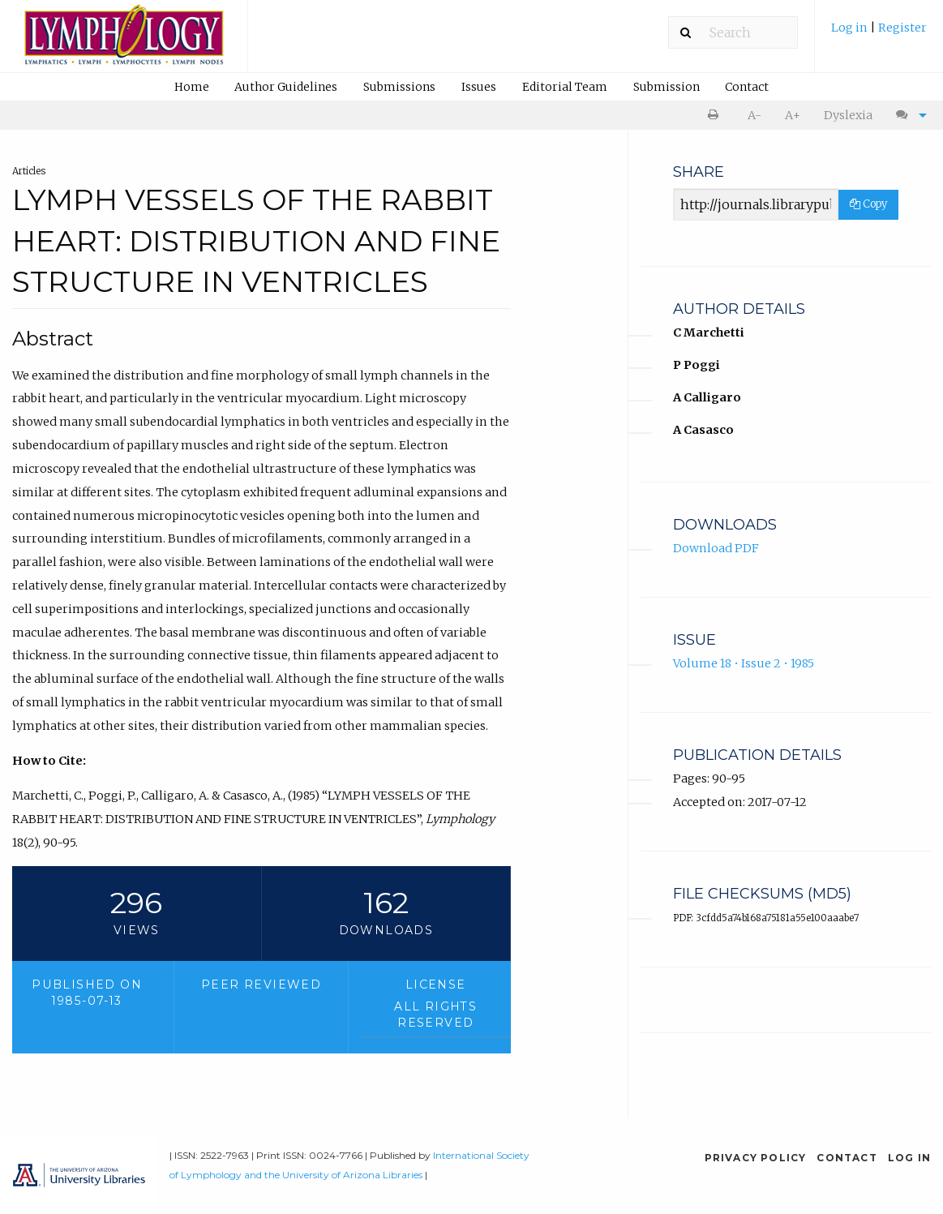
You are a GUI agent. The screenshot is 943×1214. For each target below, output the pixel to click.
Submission (666, 86)
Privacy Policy (756, 1158)
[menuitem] (879, 33)
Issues (478, 86)
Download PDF (716, 548)
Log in (850, 27)
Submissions (399, 86)
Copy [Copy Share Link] (868, 204)
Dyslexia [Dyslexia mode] (848, 115)
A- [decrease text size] (754, 115)
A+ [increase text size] (792, 115)
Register (902, 27)
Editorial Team (564, 86)
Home (191, 86)
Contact (747, 86)
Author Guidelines (285, 86)
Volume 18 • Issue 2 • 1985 (743, 663)
